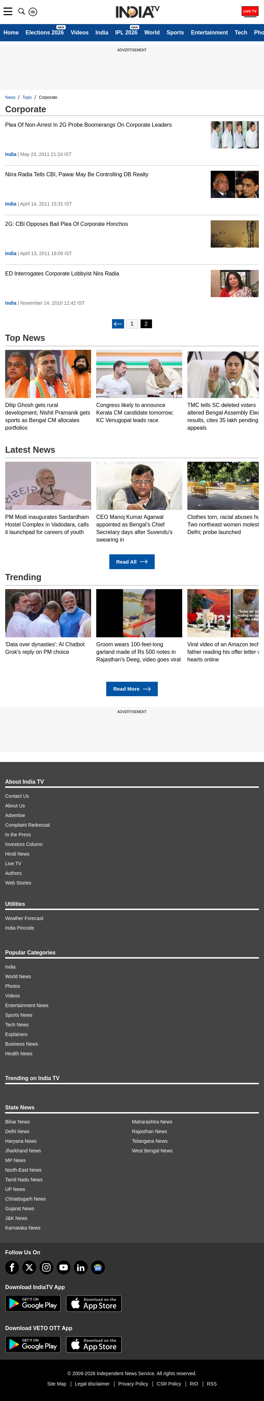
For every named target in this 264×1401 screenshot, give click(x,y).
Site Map (56, 1384)
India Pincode (19, 928)
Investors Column (24, 844)
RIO (194, 1384)
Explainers (16, 1034)
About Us (15, 805)
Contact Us (17, 796)
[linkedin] (81, 1267)
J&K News (16, 1218)
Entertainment (209, 32)
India (102, 32)
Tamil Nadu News (24, 1179)
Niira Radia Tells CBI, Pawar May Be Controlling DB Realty (76, 174)
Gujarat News (19, 1208)
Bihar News (17, 1122)
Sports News (18, 1015)
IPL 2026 (126, 32)
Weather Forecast (24, 918)
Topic (27, 97)
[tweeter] (29, 1267)
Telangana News (150, 1141)
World (152, 32)
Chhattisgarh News (25, 1199)
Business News (21, 1044)
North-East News (23, 1170)
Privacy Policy (133, 1384)
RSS (212, 1384)
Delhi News (17, 1131)
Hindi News (17, 854)
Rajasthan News (149, 1131)
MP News (15, 1160)
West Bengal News (152, 1150)
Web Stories (18, 883)
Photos (12, 986)
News (10, 97)
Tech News (17, 1024)
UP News (15, 1189)
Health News (18, 1053)
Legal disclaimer (92, 1384)
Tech (241, 32)
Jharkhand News (23, 1150)
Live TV (13, 863)
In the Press (18, 834)
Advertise (15, 815)
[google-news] (98, 1267)
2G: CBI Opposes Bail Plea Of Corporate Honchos (66, 224)
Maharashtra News (152, 1122)
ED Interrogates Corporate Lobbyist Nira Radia (62, 273)
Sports (175, 32)
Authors (13, 873)
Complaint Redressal (27, 825)
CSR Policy (169, 1384)
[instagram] (46, 1267)
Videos (80, 32)
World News (18, 976)
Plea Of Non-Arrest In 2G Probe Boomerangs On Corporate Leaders (88, 125)
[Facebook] (12, 1267)
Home (11, 32)
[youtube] (63, 1267)
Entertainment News (26, 1005)
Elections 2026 (44, 32)
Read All (132, 562)
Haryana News (21, 1141)
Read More (132, 689)
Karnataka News (23, 1228)
